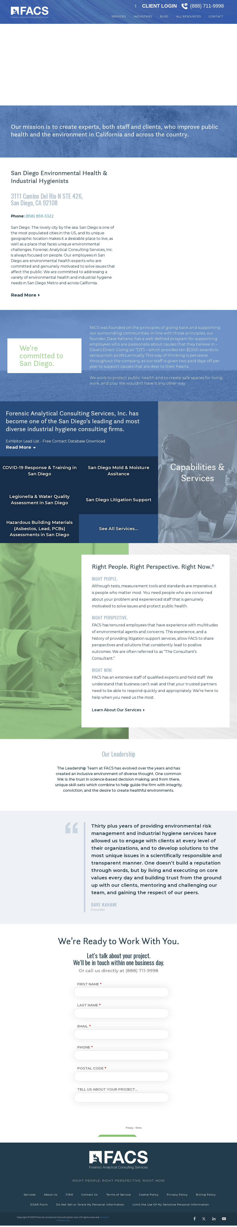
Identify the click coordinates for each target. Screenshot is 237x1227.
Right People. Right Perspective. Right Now (118, 1180)
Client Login (159, 6)
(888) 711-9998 (207, 6)
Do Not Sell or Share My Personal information (90, 1205)
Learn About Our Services (116, 710)
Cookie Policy (149, 1194)
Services (118, 16)
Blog (164, 16)
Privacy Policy (178, 1194)
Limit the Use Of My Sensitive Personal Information (171, 1205)
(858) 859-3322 (39, 216)
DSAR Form (38, 1205)
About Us (49, 1194)
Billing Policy (207, 1194)
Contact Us (89, 1194)
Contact (216, 16)
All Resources (188, 16)
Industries (143, 16)
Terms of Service (118, 1194)
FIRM (69, 1194)
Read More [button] (23, 295)
